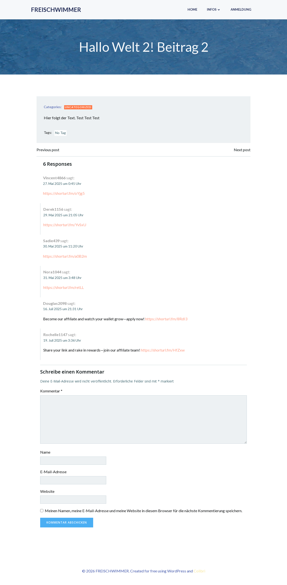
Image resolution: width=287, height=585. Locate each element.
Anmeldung (241, 9)
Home (192, 9)
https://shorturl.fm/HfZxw (163, 350)
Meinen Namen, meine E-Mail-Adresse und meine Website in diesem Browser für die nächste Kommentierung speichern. (143, 510)
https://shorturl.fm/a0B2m (65, 256)
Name (45, 452)
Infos (214, 9)
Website (47, 491)
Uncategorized (78, 107)
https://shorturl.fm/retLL (63, 287)
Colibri (199, 571)
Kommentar (51, 391)
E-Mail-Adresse (53, 471)
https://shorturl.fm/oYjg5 (64, 193)
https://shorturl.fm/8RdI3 (166, 318)
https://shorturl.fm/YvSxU (64, 224)
